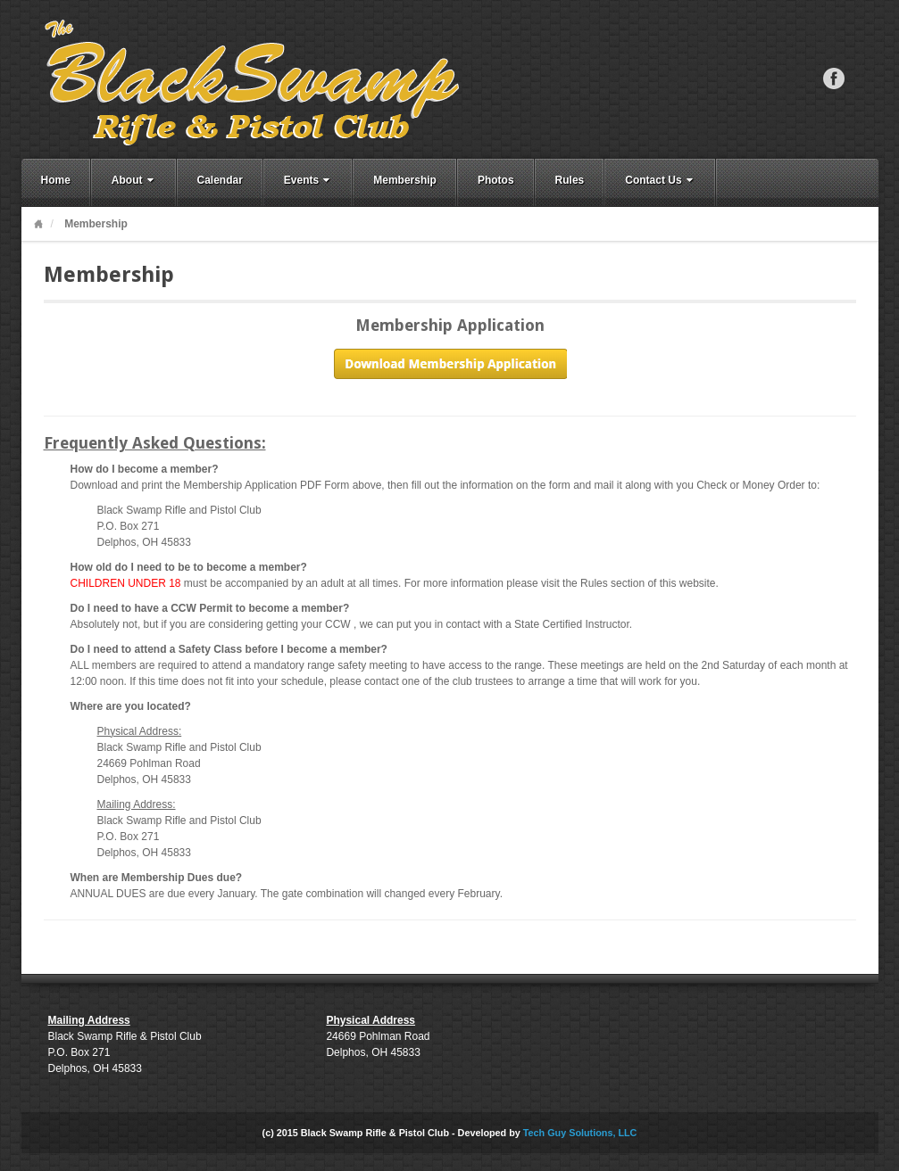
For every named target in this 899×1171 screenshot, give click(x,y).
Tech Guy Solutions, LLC (580, 1132)
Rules (570, 180)
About (134, 180)
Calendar (220, 180)
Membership (405, 180)
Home (56, 180)
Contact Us (660, 180)
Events (308, 180)
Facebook (834, 78)
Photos (496, 180)
